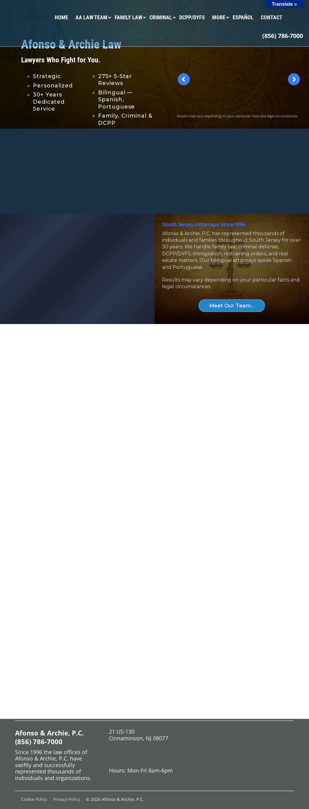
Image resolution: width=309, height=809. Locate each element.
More (218, 17)
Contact (271, 17)
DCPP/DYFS (192, 17)
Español (243, 17)
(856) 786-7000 (282, 36)
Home (61, 17)
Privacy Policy (66, 799)
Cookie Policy (34, 799)
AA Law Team (91, 17)
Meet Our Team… (232, 306)
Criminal (160, 17)
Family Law (128, 17)
